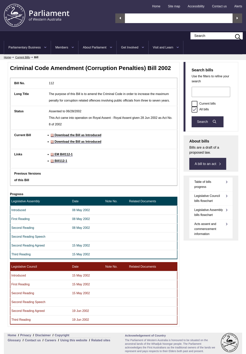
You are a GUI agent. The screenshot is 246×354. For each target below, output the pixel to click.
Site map (174, 6)
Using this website (73, 340)
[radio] (194, 104)
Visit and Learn (163, 47)
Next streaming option (237, 18)
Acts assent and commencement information (205, 229)
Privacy (25, 335)
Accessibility (196, 6)
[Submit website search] (236, 35)
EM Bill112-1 (62, 154)
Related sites (100, 340)
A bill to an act (208, 164)
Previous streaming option (120, 18)
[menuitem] (156, 6)
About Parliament (94, 47)
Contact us (219, 6)
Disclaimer (43, 335)
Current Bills (22, 57)
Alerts (238, 6)
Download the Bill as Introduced (76, 135)
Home (156, 6)
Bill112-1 (59, 160)
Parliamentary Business (24, 47)
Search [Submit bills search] (207, 122)
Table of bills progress (202, 184)
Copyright (62, 335)
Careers (50, 340)
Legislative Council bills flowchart (207, 198)
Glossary (14, 340)
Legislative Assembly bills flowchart (208, 212)
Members (61, 47)
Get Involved (129, 47)
